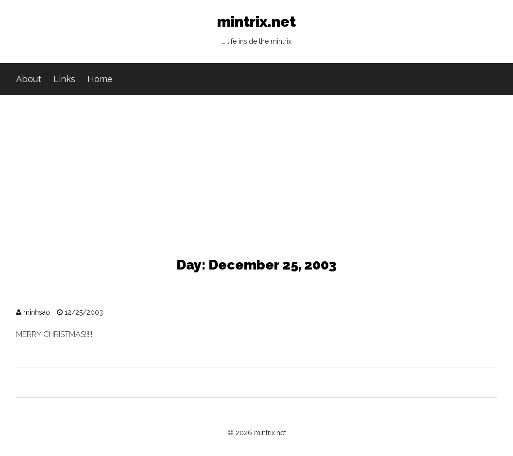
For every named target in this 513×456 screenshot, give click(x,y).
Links (64, 79)
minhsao (36, 312)
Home (100, 79)
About (28, 79)
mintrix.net (256, 32)
